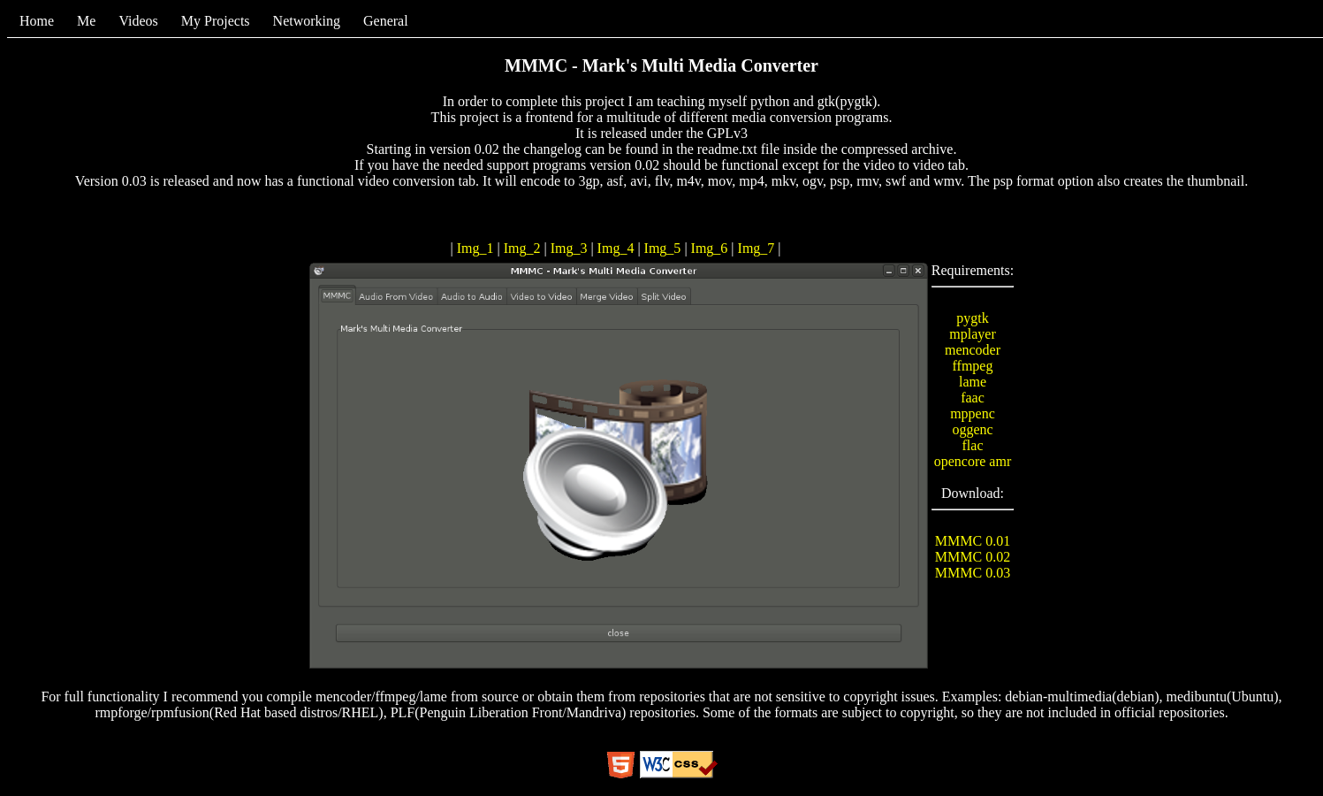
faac (973, 397)
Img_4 (617, 248)
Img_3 (571, 248)
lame (972, 381)
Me (86, 20)
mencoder (972, 349)
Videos (137, 20)
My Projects (215, 20)
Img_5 (664, 248)
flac (973, 445)
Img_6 (711, 248)
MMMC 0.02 (972, 556)
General (385, 20)
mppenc (972, 413)
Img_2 (524, 248)
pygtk (972, 317)
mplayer (972, 333)
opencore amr (973, 461)
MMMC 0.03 (972, 572)
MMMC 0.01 (972, 540)
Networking (306, 20)
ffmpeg (973, 365)
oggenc (972, 429)
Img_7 (758, 248)
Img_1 (477, 248)
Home (36, 20)
